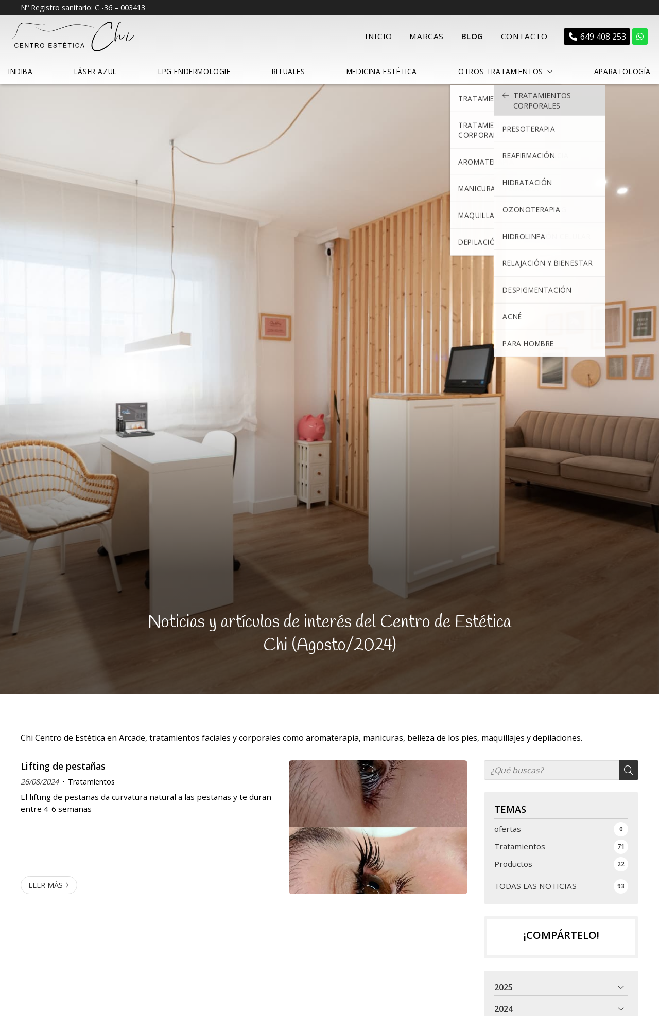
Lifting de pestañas (63, 763)
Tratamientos (91, 779)
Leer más (45, 882)
